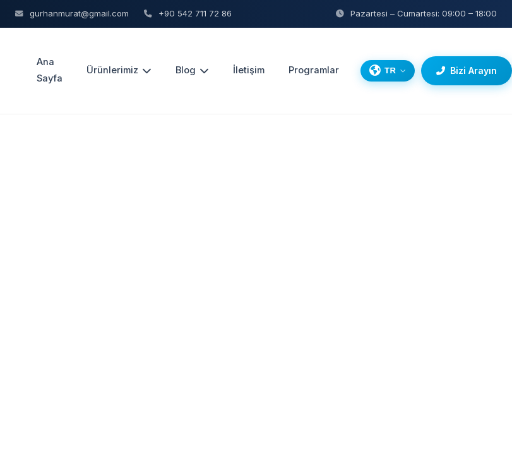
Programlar (314, 70)
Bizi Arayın (466, 70)
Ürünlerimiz (119, 70)
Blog (192, 70)
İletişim (249, 70)
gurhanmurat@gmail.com (72, 13)
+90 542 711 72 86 (188, 13)
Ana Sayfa (50, 70)
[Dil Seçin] (387, 71)
